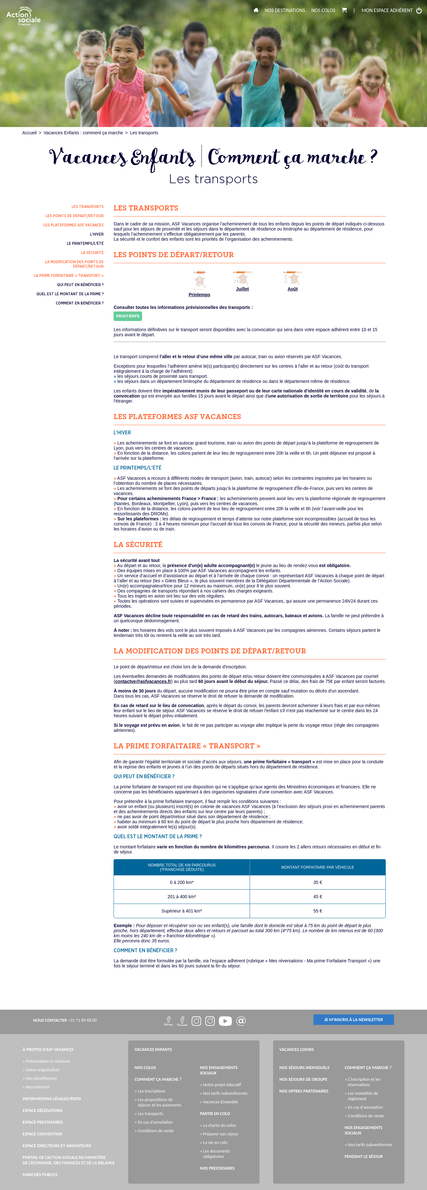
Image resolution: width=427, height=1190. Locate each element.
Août (293, 281)
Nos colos (323, 10)
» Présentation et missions (48, 1061)
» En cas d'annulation (155, 1122)
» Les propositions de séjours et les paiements (159, 1102)
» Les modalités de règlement (363, 1096)
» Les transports (150, 1113)
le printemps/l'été (85, 243)
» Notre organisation (43, 1070)
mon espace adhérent (392, 10)
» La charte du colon (219, 1125)
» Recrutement (37, 1087)
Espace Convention (42, 1134)
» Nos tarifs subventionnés (225, 1093)
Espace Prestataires (43, 1122)
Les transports (144, 132)
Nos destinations (285, 10)
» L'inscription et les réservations (364, 1082)
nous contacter (50, 1020)
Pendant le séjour (364, 1156)
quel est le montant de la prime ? (70, 294)
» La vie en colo (215, 1142)
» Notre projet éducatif (222, 1084)
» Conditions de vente (156, 1130)
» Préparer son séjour (221, 1134)
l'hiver (97, 234)
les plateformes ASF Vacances (73, 225)
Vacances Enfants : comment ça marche (83, 132)
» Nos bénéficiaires (41, 1078)
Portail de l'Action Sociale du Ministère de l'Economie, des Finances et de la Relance (69, 1160)
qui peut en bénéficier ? (80, 285)
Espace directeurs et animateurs (57, 1145)
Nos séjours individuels (304, 1067)
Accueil (29, 132)
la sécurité (92, 253)
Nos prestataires (217, 1168)
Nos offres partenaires (303, 1091)
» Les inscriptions (151, 1091)
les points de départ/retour (75, 216)
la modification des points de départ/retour (74, 264)
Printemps (199, 284)
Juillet (242, 281)
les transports (88, 207)
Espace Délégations (42, 1110)
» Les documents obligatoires (216, 1153)
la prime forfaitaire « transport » (69, 275)
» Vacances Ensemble (220, 1102)
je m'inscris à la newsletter (354, 1019)
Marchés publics (40, 1174)
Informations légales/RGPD (52, 1098)
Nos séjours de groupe (303, 1079)
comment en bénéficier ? (80, 303)
